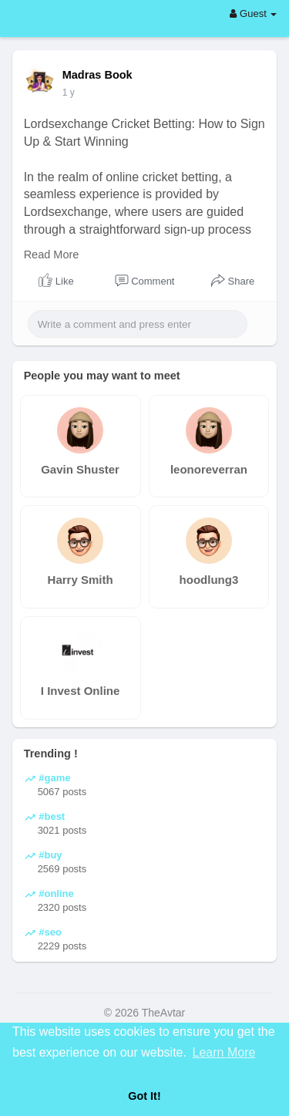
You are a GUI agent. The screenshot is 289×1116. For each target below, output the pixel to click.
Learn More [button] (224, 1052)
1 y (68, 92)
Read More (51, 254)
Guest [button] (253, 13)
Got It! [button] (144, 1096)
